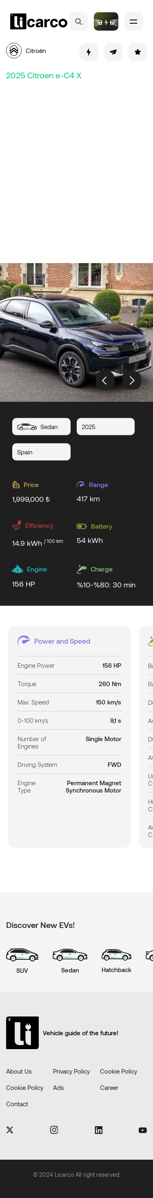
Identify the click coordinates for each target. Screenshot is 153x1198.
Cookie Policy (118, 1071)
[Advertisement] (76, 170)
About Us (18, 1071)
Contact (17, 1103)
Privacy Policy (71, 1071)
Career (109, 1087)
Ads (58, 1087)
